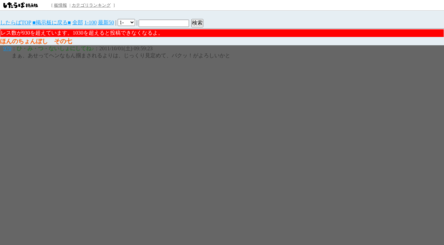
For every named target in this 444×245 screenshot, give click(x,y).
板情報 (60, 5)
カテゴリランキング (91, 5)
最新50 (106, 22)
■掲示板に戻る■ (51, 22)
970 (7, 48)
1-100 (90, 22)
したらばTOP (15, 22)
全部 (77, 22)
